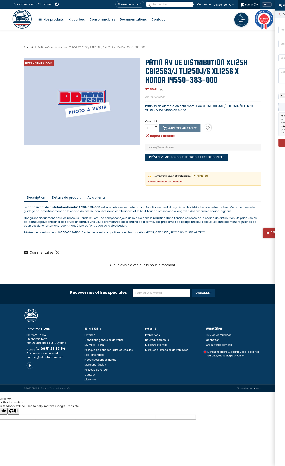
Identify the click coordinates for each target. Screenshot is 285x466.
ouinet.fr (257, 388)
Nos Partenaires (94, 355)
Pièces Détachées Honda (100, 360)
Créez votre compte (219, 345)
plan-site (90, 379)
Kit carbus (77, 19)
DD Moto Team (94, 345)
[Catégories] (52, 19)
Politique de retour (96, 370)
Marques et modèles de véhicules (166, 350)
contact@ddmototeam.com (45, 357)
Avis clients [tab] (96, 197)
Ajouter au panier (180, 128)
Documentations (133, 19)
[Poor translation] (13, 411)
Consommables (102, 19)
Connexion (204, 4)
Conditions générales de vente (104, 340)
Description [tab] (36, 197)
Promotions (152, 335)
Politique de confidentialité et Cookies (109, 350)
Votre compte (214, 328)
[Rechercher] (170, 4)
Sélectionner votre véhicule (165, 181)
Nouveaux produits (157, 340)
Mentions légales (95, 364)
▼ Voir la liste (201, 175)
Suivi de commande (219, 335)
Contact (158, 19)
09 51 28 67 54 (50, 348)
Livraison (47, 4)
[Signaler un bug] (274, 233)
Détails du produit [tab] (66, 197)
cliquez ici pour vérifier (231, 355)
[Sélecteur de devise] (229, 5)
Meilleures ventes (156, 345)
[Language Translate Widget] (267, 4)
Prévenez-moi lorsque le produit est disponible (186, 157)
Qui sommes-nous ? (26, 4)
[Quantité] (149, 128)
